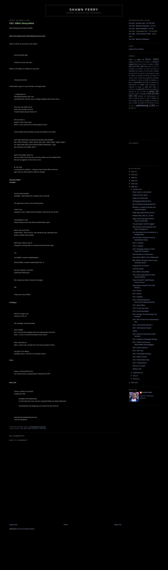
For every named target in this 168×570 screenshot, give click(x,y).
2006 (133, 187)
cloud (155, 66)
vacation (154, 100)
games (143, 73)
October (136, 189)
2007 (133, 184)
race (146, 87)
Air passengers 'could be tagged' (143, 224)
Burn (145, 64)
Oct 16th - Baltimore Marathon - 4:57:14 (142, 26)
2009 (133, 178)
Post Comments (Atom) (26, 529)
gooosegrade (150, 73)
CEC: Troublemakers (140, 363)
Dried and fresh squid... (140, 195)
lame (141, 78)
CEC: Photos (137, 291)
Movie (140, 80)
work (157, 103)
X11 (132, 105)
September (137, 373)
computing (131, 68)
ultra (141, 100)
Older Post (117, 525)
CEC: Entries (137, 294)
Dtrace (154, 68)
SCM (146, 89)
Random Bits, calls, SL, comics (143, 215)
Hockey (140, 75)
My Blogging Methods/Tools (142, 201)
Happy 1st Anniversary (140, 198)
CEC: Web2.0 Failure (140, 357)
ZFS (157, 105)
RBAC (30, 428)
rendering (131, 89)
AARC (131, 59)
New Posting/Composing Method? (144, 204)
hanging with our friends (141, 266)
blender (148, 62)
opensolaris (138, 82)
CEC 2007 (140, 66)
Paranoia (154, 82)
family (151, 71)
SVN (135, 98)
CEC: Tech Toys (138, 351)
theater (142, 98)
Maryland (133, 80)
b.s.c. (17, 428)
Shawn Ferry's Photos (136, 49)
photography (152, 84)
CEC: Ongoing (137, 297)
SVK (130, 98)
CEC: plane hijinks (139, 305)
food (132, 73)
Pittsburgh (131, 87)
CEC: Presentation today (141, 360)
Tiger (148, 98)
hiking (133, 75)
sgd (138, 91)
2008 (133, 181)
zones (132, 108)
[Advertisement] (26, 507)
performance (132, 84)
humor (154, 75)
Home (66, 525)
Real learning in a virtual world (143, 254)
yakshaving (142, 105)
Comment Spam (138, 269)
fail (146, 71)
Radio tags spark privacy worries (143, 212)
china (149, 66)
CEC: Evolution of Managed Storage (145, 339)
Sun (149, 94)
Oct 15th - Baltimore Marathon (139, 39)
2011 (133, 171)
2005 (133, 382)
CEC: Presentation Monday (142, 354)
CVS (147, 68)
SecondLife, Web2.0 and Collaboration (145, 257)
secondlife (153, 89)
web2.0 (142, 103)
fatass (157, 71)
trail (130, 100)
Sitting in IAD (137, 369)
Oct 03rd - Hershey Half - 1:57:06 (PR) (142, 23)
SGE (144, 91)
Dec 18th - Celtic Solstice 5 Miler (140, 34)
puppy (139, 87)
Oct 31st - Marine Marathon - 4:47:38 (141, 28)
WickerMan (150, 103)
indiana (131, 78)
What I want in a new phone (142, 192)
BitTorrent (140, 62)
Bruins (139, 64)
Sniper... (135, 331)
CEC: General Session (140, 348)
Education (132, 71)
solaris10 (131, 93)
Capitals (151, 64)
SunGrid (140, 96)
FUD (137, 73)
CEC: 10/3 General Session (142, 328)
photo (142, 84)
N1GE (146, 80)
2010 (133, 174)
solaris (151, 91)
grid (157, 73)
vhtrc (130, 103)
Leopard (147, 78)
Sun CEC (43, 428)
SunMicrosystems (151, 96)
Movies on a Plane (139, 366)
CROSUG (140, 68)
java (136, 78)
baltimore (131, 62)
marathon (156, 78)
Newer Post (13, 525)
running (138, 89)
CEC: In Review (138, 243)
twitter (135, 100)
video (135, 103)
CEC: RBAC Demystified (21, 23)
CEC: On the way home (141, 308)
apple (139, 59)
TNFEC (154, 98)
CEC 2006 (23, 428)
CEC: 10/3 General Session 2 (142, 325)
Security (35, 428)
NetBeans (154, 80)
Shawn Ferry (84, 9)
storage (143, 93)
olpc (130, 82)
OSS (146, 82)
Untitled (147, 100)
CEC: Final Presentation (141, 311)
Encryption (140, 71)
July (134, 376)
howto (147, 75)
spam (137, 93)
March (135, 379)
